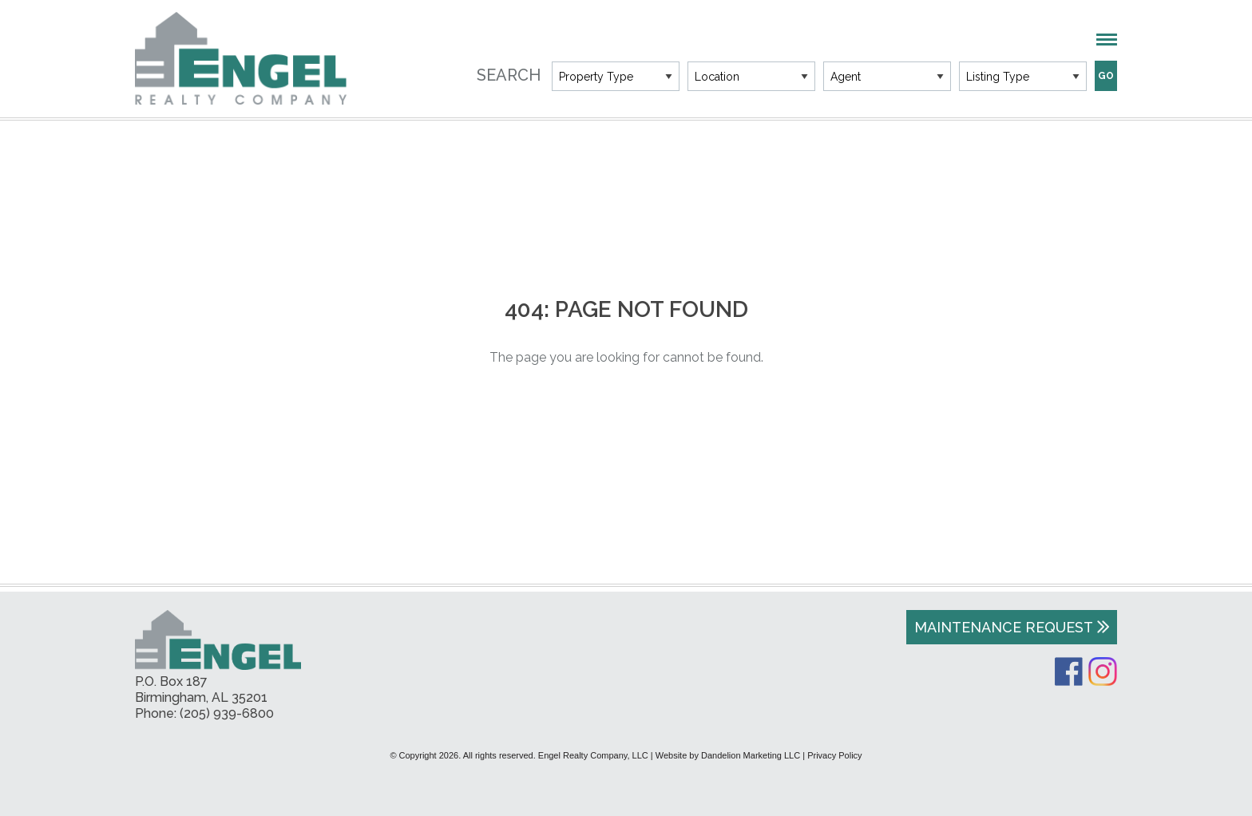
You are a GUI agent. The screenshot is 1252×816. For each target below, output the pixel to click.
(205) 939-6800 (227, 713)
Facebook (1069, 671)
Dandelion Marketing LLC (750, 755)
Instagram (1102, 671)
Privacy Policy (834, 755)
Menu (1106, 40)
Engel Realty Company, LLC (241, 58)
